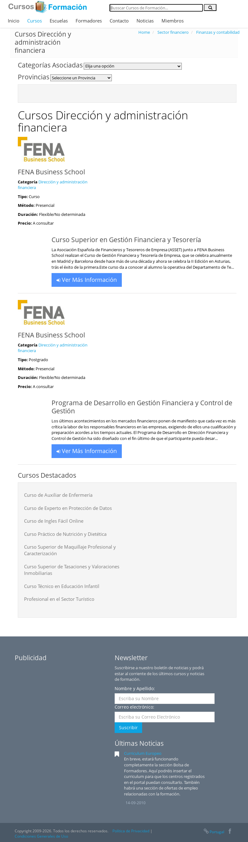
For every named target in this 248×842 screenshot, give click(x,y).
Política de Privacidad (130, 831)
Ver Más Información (87, 279)
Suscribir (128, 727)
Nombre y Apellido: (135, 688)
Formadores (89, 20)
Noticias (145, 20)
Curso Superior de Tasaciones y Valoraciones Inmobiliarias (71, 569)
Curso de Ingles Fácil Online (53, 521)
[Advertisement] (61, 704)
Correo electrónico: (134, 707)
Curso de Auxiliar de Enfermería (58, 495)
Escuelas (59, 20)
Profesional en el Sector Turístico (59, 599)
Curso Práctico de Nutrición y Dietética (65, 534)
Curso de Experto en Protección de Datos (68, 508)
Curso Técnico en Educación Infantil (61, 586)
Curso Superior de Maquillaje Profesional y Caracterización (70, 550)
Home (144, 32)
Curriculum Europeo (142, 753)
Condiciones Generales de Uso (41, 836)
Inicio (13, 20)
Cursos (34, 20)
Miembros (172, 20)
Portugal (214, 832)
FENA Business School (51, 171)
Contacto (119, 20)
